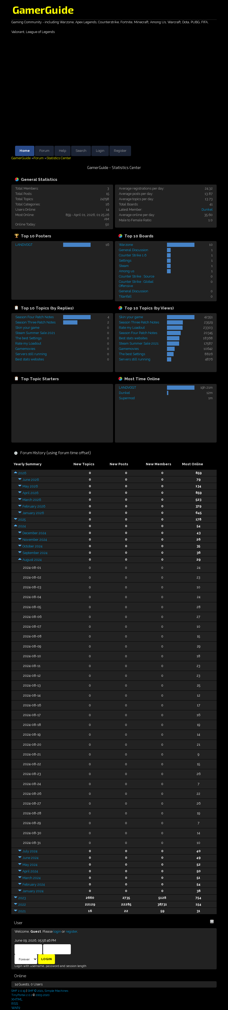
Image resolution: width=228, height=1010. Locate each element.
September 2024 (34, 553)
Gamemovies (25, 349)
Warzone (126, 245)
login (57, 931)
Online (20, 976)
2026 (22, 473)
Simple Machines (56, 990)
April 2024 (30, 871)
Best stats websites (29, 359)
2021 (22, 911)
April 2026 (30, 493)
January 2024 (32, 891)
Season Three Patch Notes (35, 322)
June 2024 (30, 858)
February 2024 (33, 884)
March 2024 (31, 878)
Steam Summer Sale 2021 (35, 333)
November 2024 (34, 540)
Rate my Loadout (28, 343)
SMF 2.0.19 (18, 990)
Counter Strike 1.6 (132, 255)
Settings (125, 260)
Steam (124, 266)
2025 (22, 520)
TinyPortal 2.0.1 (21, 995)
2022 (22, 904)
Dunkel (207, 210)
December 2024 (34, 533)
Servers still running (31, 354)
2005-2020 (42, 995)
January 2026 (33, 513)
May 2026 (30, 486)
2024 (22, 526)
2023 (22, 898)
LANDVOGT (23, 245)
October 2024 (32, 546)
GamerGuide (43, 9)
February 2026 (33, 506)
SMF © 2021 (35, 990)
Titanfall (125, 296)
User (18, 922)
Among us (126, 271)
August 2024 (31, 560)
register (71, 931)
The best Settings (28, 338)
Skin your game (27, 328)
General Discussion (133, 250)
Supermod (127, 398)
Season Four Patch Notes (34, 317)
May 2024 (29, 865)
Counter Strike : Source (136, 276)
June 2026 (30, 480)
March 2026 (31, 500)
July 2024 (29, 851)
